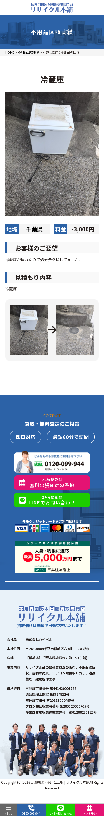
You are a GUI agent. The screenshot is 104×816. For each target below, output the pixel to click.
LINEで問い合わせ (60, 810)
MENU (8, 810)
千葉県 (34, 229)
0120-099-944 (31, 810)
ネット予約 (90, 810)
